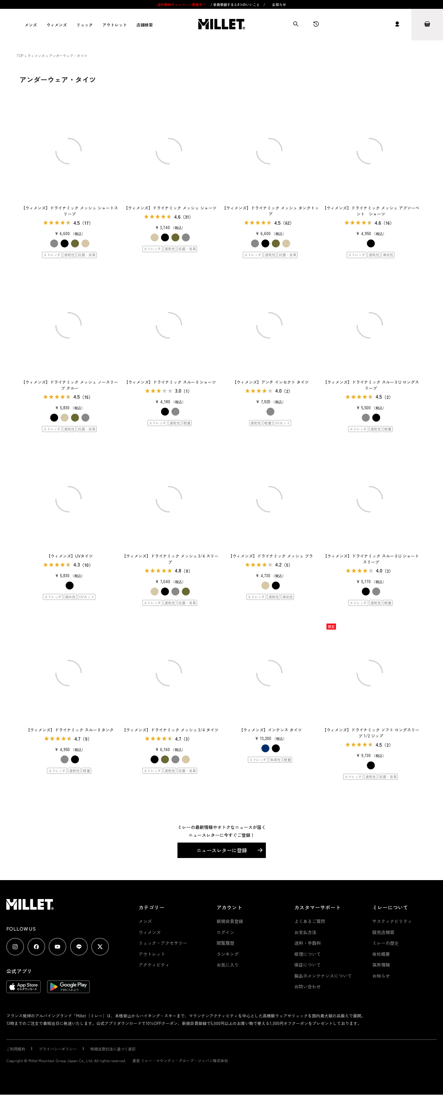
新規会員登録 (230, 921)
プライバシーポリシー (58, 1048)
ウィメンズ (56, 25)
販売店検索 (383, 932)
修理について (307, 954)
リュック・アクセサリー (163, 943)
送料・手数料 (307, 943)
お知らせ (279, 4)
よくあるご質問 (309, 921)
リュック (84, 25)
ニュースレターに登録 (221, 850)
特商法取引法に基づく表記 (113, 1048)
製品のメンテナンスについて (323, 976)
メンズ (31, 25)
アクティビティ (154, 965)
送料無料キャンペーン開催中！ (182, 4)
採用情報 (381, 965)
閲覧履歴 (225, 943)
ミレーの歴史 (385, 943)
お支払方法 (305, 932)
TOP (19, 55)
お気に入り (228, 965)
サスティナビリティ (392, 921)
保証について (307, 965)
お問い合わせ (307, 986)
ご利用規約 (15, 1048)
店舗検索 (144, 25)
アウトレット (114, 25)
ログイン (225, 932)
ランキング (228, 954)
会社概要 (381, 954)
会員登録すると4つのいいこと (236, 4)
